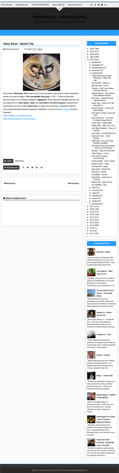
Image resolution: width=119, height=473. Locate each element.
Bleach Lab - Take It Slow (102, 182)
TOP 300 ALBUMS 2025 (40, 5)
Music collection (58, 5)
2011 (92, 233)
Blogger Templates (39, 470)
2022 (92, 59)
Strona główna (6, 5)
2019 (92, 212)
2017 (92, 217)
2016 (92, 220)
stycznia (95, 204)
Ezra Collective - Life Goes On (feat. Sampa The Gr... (102, 119)
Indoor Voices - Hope (100, 164)
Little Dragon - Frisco (100, 153)
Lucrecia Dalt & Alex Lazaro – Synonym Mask (105, 293)
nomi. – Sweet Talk (105, 376)
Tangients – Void (104, 334)
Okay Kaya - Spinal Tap (101, 169)
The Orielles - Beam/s (101, 83)
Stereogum (65, 109)
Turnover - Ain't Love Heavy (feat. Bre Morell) (103, 89)
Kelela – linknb (103, 355)
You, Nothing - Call (99, 185)
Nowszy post (9, 183)
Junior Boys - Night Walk (102, 123)
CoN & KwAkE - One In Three (103, 161)
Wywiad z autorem (75, 5)
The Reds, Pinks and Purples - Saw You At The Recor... (103, 147)
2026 (92, 49)
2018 (92, 214)
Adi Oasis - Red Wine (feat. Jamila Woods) (103, 99)
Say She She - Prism (100, 86)
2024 (92, 54)
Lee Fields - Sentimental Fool (104, 133)
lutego (95, 201)
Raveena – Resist (103, 252)
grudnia (95, 62)
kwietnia (95, 196)
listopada (96, 65)
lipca (94, 187)
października (97, 68)
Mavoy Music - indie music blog (59, 17)
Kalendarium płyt (22, 5)
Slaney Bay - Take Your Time (103, 125)
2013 (92, 228)
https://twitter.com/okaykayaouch (17, 115)
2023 (92, 57)
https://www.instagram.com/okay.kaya (19, 119)
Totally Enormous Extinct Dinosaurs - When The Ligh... (101, 78)
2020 (92, 209)
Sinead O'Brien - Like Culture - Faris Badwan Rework (104, 94)
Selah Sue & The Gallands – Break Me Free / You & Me (105, 442)
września (96, 70)
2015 (92, 223)
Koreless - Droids (99, 172)
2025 (92, 51)
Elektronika (19, 161)
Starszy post (73, 183)
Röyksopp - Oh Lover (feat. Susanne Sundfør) (102, 142)
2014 (92, 225)
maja (94, 193)
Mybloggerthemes (79, 470)
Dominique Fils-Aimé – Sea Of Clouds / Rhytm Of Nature (106, 419)
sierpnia (95, 73)
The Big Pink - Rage (100, 166)
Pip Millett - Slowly (99, 174)
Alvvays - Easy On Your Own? (103, 151)
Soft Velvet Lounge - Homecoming (100, 157)
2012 (92, 231)
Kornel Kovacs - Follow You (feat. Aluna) (103, 109)
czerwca (95, 190)
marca (94, 198)
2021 (92, 206)
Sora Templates (63, 470)
